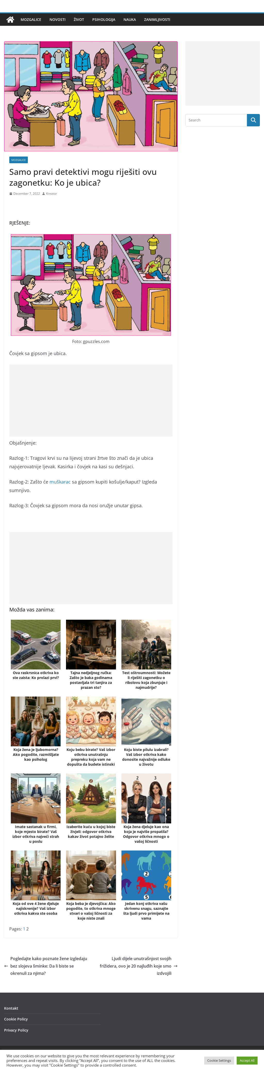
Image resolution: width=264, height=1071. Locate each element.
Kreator (51, 193)
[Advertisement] (90, 400)
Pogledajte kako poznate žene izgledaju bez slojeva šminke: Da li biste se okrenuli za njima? (45, 966)
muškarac (60, 482)
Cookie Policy (16, 1019)
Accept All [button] (247, 1060)
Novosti (57, 19)
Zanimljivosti (157, 19)
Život (79, 19)
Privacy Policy (16, 1030)
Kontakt (11, 1008)
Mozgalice (31, 19)
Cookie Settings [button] (219, 1060)
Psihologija (103, 19)
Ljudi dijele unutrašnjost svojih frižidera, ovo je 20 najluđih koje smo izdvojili (139, 966)
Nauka (129, 19)
